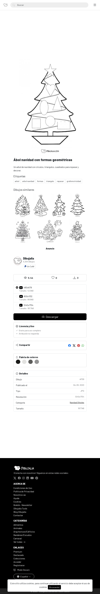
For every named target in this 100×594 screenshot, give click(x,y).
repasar (60, 181)
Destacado (18, 555)
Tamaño (50, 408)
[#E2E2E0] (24, 362)
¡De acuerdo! (54, 587)
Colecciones (19, 558)
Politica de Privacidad (23, 491)
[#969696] (37, 362)
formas (40, 181)
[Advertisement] (50, 38)
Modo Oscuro (21, 569)
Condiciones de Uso (22, 488)
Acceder (17, 561)
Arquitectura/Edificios (24, 531)
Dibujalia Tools (20, 508)
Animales (17, 528)
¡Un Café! (29, 266)
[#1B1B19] (18, 362)
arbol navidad (28, 181)
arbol (17, 181)
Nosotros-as (19, 494)
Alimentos (18, 524)
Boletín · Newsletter (22, 505)
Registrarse (19, 565)
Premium (17, 551)
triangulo (50, 181)
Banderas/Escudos (22, 535)
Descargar (50, 316)
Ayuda (16, 498)
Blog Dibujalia (19, 511)
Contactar (18, 515)
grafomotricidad (74, 181)
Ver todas (17, 541)
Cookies (17, 501)
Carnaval (17, 538)
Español (22, 576)
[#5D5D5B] (30, 362)
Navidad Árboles (77, 402)
